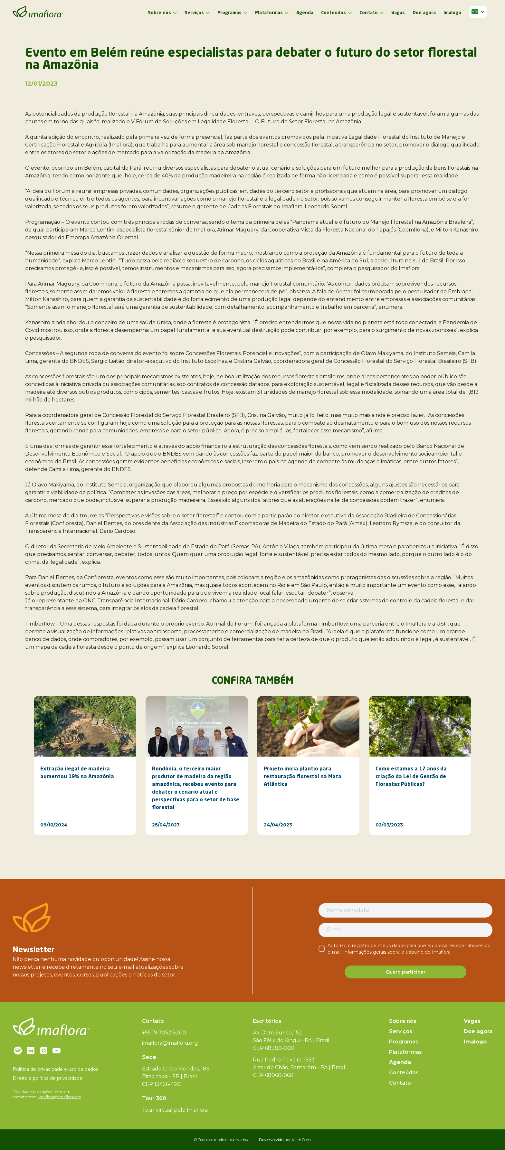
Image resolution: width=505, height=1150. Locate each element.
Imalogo (452, 13)
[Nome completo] (405, 910)
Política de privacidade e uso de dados (55, 1069)
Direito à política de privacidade (47, 1078)
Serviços (194, 13)
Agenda (304, 13)
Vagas (398, 13)
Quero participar (405, 972)
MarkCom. (302, 1139)
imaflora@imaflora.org (59, 1096)
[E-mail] (405, 929)
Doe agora (424, 13)
